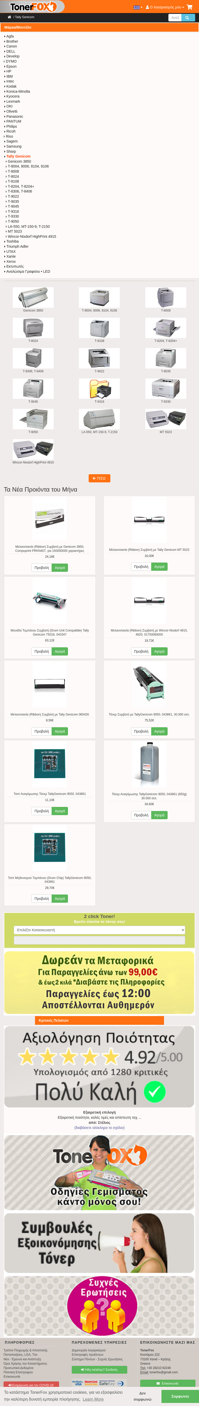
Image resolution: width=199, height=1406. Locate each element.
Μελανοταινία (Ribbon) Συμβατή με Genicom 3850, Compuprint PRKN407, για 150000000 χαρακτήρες (49, 549)
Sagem (11, 141)
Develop (11, 56)
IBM (8, 76)
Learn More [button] (93, 1399)
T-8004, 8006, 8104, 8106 (27, 166)
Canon (10, 46)
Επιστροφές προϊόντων (87, 1354)
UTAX (10, 251)
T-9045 (12, 206)
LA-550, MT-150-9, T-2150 (28, 226)
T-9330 (12, 216)
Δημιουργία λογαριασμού (89, 1350)
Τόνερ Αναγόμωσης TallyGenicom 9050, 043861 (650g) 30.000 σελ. (149, 796)
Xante (10, 256)
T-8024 (12, 176)
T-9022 (12, 196)
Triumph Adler (16, 246)
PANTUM (12, 121)
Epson (10, 66)
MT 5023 (14, 231)
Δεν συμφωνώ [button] (142, 1396)
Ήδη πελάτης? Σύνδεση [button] (99, 1370)
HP (7, 71)
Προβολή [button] (41, 568)
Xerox (10, 261)
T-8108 (12, 181)
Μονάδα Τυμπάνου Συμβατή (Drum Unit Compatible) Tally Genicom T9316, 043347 (49, 632)
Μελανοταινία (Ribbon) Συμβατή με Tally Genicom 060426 (49, 714)
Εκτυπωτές (14, 266)
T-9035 (12, 201)
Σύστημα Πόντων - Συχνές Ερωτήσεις (97, 1359)
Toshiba (11, 241)
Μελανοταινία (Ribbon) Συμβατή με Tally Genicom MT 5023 (149, 550)
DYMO (10, 61)
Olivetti (10, 111)
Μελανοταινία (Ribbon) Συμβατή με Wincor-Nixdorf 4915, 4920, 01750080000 (149, 632)
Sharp (10, 151)
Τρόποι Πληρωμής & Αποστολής (26, 1350)
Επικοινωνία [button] (167, 1383)
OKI (8, 106)
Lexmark (12, 101)
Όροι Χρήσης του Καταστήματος (25, 1363)
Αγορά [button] (60, 568)
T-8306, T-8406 (19, 191)
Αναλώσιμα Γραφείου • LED (27, 271)
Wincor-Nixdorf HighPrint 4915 (31, 236)
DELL (9, 51)
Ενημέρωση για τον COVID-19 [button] (31, 1385)
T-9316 (12, 211)
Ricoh (10, 131)
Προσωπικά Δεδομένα (18, 1368)
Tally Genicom (24, 17)
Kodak (10, 86)
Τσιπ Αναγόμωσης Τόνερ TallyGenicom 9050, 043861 (50, 794)
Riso (8, 136)
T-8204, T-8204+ (20, 186)
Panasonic (13, 116)
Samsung (12, 146)
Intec (9, 81)
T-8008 (12, 171)
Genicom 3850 (18, 161)
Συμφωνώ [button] (180, 1396)
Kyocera (11, 96)
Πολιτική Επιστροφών (18, 1372)
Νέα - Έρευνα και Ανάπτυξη (22, 1359)
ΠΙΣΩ (99, 478)
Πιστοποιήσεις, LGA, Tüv (20, 1354)
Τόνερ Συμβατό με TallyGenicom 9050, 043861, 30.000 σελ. (149, 714)
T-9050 (12, 221)
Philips (10, 126)
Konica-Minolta (17, 91)
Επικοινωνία (12, 1376)
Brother (11, 41)
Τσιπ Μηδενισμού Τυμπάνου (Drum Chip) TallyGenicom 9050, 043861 (49, 880)
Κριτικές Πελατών (54, 1020)
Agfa (9, 36)
